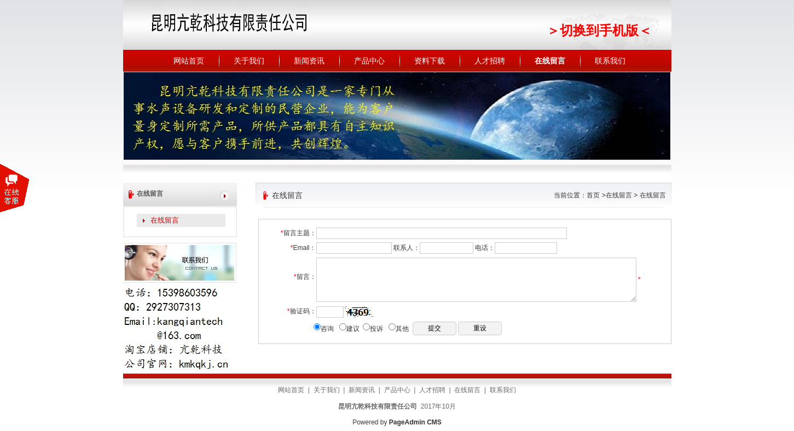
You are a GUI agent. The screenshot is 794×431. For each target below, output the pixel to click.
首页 (593, 195)
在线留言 (550, 60)
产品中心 (369, 60)
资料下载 (429, 60)
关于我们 (249, 60)
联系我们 (610, 60)
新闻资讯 (309, 60)
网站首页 (188, 60)
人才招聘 (489, 60)
